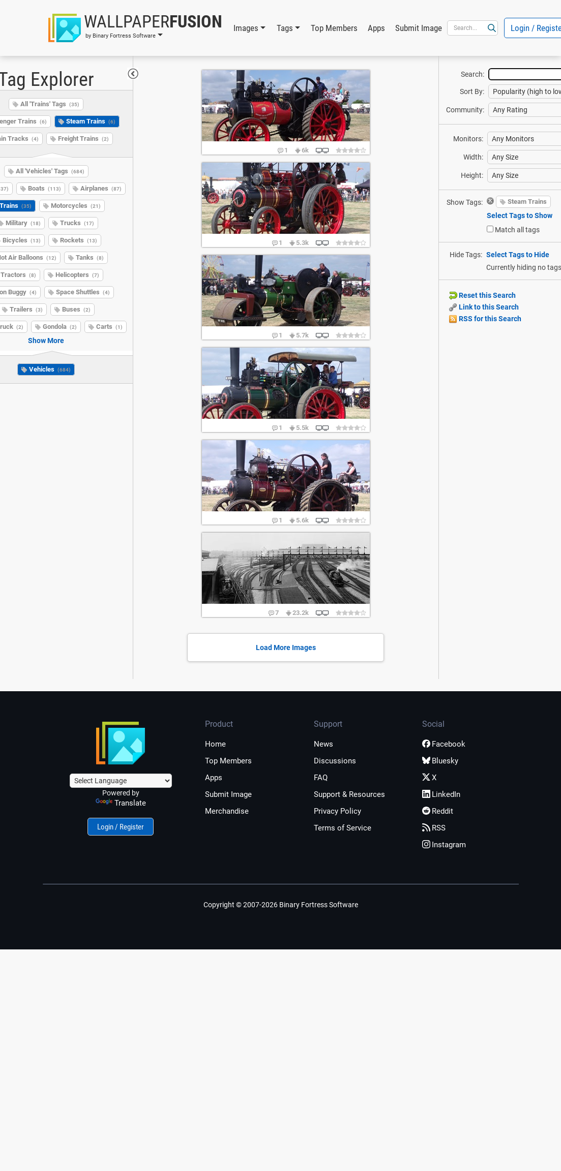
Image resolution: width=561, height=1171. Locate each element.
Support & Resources (349, 794)
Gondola (60, 326)
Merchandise (227, 811)
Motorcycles (76, 205)
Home (215, 744)
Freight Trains (83, 138)
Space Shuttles (83, 292)
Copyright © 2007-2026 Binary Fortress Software (280, 905)
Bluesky (440, 760)
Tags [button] (285, 28)
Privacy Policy (337, 811)
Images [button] (245, 28)
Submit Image (418, 28)
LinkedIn (441, 794)
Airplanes (101, 188)
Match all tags (517, 230)
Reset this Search (482, 295)
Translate (121, 803)
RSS (434, 828)
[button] (135, 28)
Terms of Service (342, 828)
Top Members (334, 28)
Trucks (77, 223)
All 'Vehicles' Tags (50, 171)
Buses (76, 309)
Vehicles (50, 369)
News (323, 744)
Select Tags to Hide (517, 255)
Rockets (78, 240)
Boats (44, 188)
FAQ (321, 777)
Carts (109, 326)
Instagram (444, 844)
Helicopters (77, 275)
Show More (46, 340)
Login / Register (120, 826)
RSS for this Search (485, 319)
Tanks (90, 257)
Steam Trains (90, 121)
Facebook (443, 744)
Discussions (335, 760)
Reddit (437, 811)
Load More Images (286, 647)
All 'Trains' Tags (49, 104)
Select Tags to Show (519, 215)
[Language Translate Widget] (121, 781)
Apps (376, 28)
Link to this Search (484, 307)
